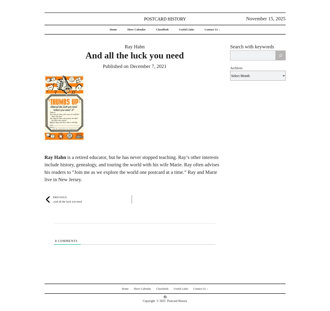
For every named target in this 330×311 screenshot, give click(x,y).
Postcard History (165, 19)
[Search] (281, 55)
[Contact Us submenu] (219, 30)
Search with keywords (252, 46)
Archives (236, 68)
